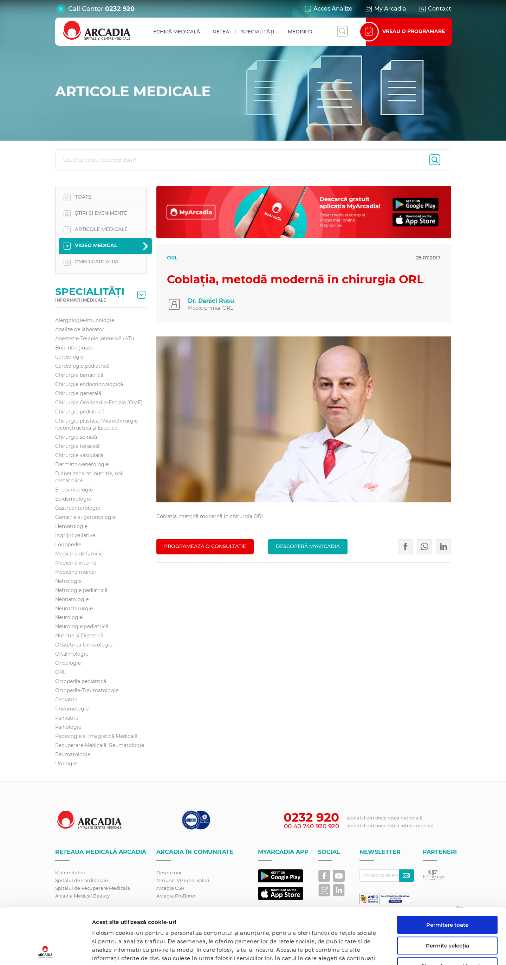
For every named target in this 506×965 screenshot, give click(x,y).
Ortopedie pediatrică (80, 681)
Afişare (363, 951)
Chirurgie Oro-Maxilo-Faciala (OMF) (99, 402)
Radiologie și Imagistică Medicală (96, 736)
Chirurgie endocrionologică (89, 384)
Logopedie (68, 544)
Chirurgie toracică (77, 446)
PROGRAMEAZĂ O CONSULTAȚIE (205, 546)
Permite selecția (447, 893)
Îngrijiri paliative (75, 535)
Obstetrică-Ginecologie (83, 645)
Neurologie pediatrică (82, 626)
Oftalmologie (71, 654)
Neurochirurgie (74, 608)
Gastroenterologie (77, 508)
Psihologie (68, 727)
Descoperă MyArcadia (308, 546)
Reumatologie (72, 754)
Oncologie (68, 663)
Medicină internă (75, 563)
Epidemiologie (73, 499)
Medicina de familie (79, 554)
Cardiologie (69, 357)
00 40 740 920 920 (311, 826)
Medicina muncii (75, 572)
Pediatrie (66, 699)
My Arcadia (385, 9)
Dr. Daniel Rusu (211, 300)
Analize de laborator (79, 329)
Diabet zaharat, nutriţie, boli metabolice (89, 477)
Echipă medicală (176, 31)
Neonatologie (72, 599)
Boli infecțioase (74, 348)
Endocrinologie (74, 490)
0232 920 (120, 8)
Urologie (66, 763)
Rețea (221, 31)
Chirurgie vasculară (79, 455)
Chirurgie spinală (76, 437)
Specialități (257, 31)
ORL (60, 672)
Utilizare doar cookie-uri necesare (447, 917)
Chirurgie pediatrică (79, 411)
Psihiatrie (66, 718)
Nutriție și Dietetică (79, 635)
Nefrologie (68, 581)
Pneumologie (72, 709)
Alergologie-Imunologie (84, 320)
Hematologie (71, 526)
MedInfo (300, 31)
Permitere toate (447, 872)
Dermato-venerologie (82, 464)
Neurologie (69, 617)
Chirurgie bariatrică (79, 375)
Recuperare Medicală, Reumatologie (99, 745)
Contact (435, 9)
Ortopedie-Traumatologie (86, 690)
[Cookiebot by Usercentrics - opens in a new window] (45, 951)
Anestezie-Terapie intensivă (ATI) (94, 338)
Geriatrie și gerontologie (85, 517)
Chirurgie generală (78, 393)
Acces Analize (328, 9)
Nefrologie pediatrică (81, 590)
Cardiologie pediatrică (82, 366)
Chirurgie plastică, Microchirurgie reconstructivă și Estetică (96, 424)
